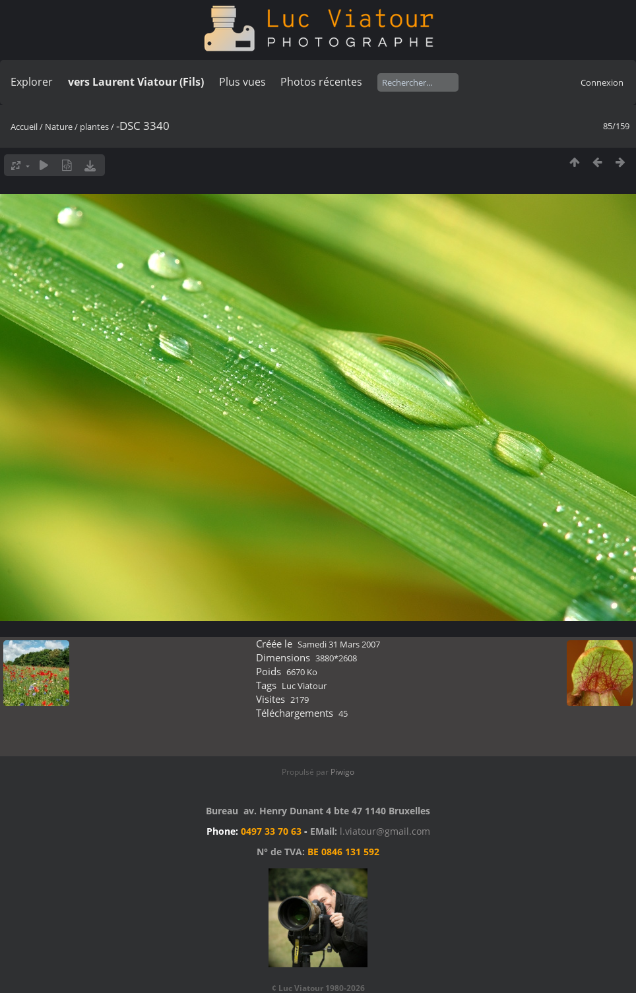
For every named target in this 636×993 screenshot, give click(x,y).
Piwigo (342, 771)
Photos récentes (321, 82)
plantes (94, 127)
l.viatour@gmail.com (385, 831)
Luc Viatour (304, 686)
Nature (59, 127)
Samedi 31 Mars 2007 (339, 644)
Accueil (24, 127)
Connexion (602, 82)
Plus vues (242, 82)
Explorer (32, 82)
